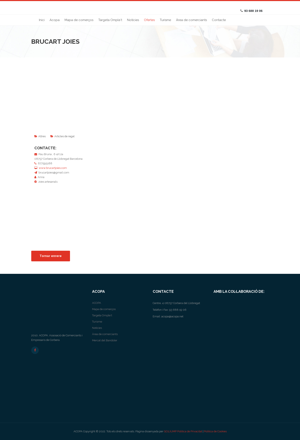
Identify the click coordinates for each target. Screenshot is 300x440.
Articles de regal (64, 136)
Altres (42, 136)
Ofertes (149, 20)
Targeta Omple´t (110, 20)
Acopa (55, 20)
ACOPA (96, 302)
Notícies (133, 20)
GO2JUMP (170, 431)
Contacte (219, 20)
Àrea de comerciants (191, 20)
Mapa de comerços (79, 20)
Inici (42, 20)
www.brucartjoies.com (53, 168)
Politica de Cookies (215, 431)
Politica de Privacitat (189, 431)
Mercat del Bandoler (104, 340)
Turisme (165, 20)
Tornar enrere (51, 256)
